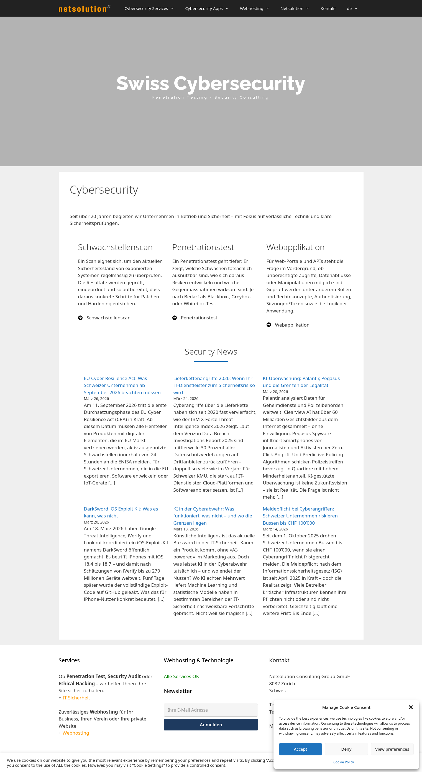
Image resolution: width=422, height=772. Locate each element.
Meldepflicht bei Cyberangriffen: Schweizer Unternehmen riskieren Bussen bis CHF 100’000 (300, 516)
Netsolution (298, 8)
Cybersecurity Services (152, 8)
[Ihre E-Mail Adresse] (211, 710)
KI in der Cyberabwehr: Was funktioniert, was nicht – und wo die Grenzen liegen (212, 516)
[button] (411, 707)
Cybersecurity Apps (209, 8)
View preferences (392, 749)
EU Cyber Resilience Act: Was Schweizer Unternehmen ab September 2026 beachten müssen (122, 385)
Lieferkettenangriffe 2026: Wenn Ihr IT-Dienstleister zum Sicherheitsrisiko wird (214, 385)
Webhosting (257, 8)
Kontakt (328, 8)
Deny (346, 749)
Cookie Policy (343, 762)
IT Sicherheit (76, 697)
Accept (300, 749)
